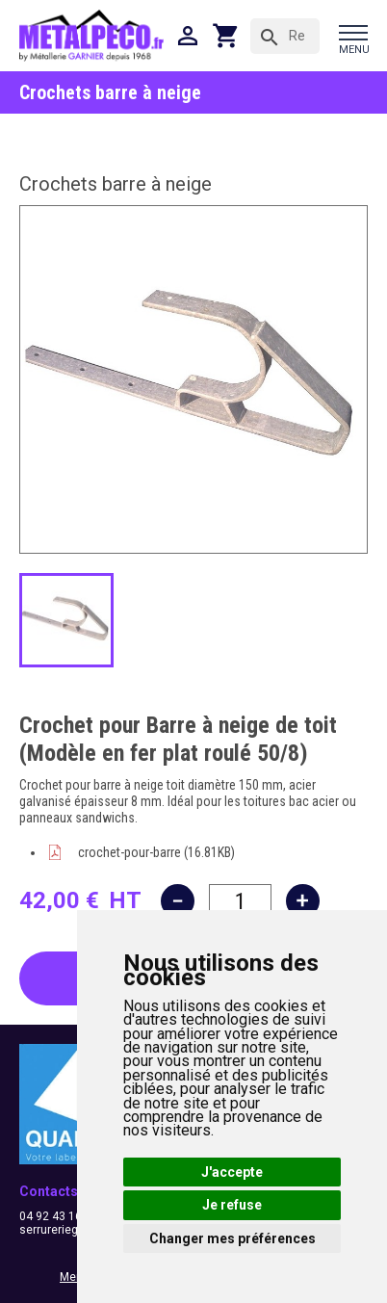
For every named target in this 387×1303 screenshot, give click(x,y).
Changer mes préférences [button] (232, 1238)
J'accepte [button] (232, 1172)
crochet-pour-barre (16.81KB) (156, 852)
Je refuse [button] (232, 1204)
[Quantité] (240, 901)
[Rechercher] (285, 36)
